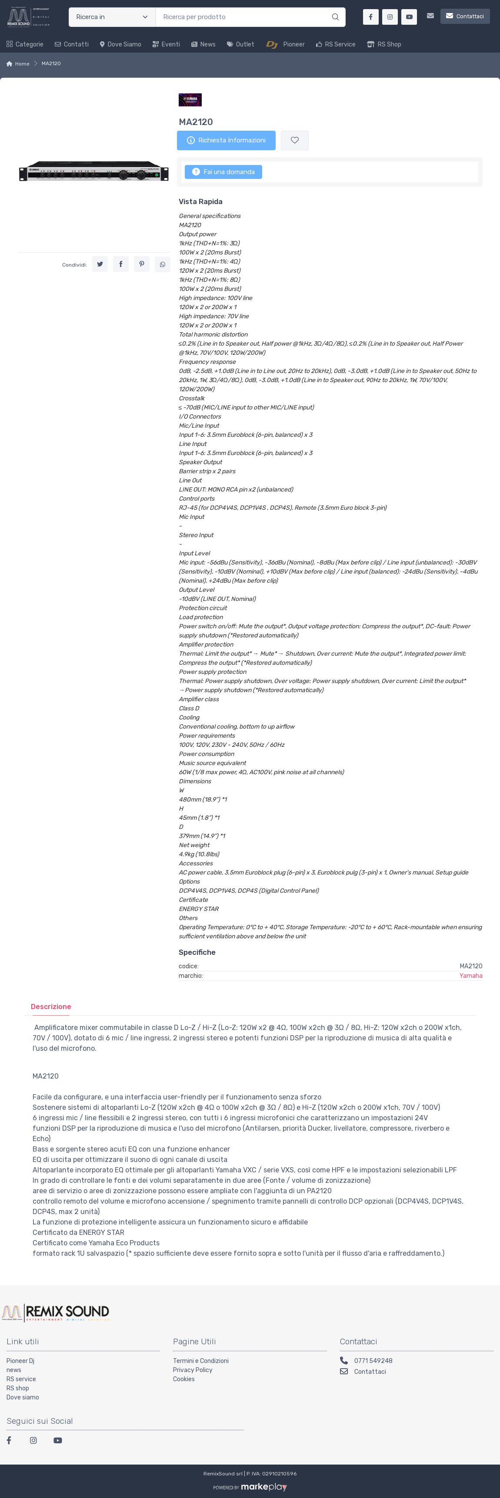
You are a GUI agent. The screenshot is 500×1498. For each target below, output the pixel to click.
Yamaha (471, 976)
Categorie (25, 44)
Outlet (240, 44)
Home (22, 64)
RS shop (18, 1388)
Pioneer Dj (20, 1361)
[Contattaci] (455, 17)
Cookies (184, 1379)
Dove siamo (120, 44)
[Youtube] (60, 1441)
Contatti (72, 44)
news (14, 1370)
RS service (21, 1379)
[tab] (51, 1006)
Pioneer (285, 44)
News (203, 44)
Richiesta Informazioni (226, 140)
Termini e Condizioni (201, 1361)
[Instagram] (36, 1441)
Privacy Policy (193, 1370)
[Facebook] (13, 1441)
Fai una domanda (223, 171)
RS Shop (384, 44)
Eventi (166, 44)
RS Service (336, 44)
